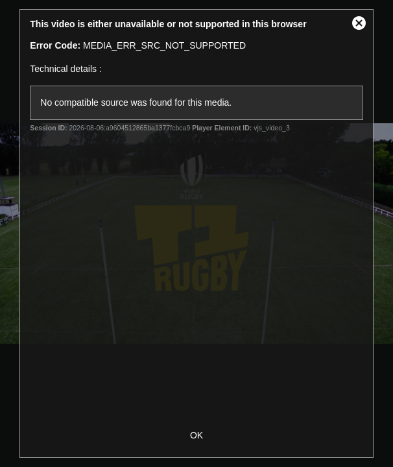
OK (196, 435)
